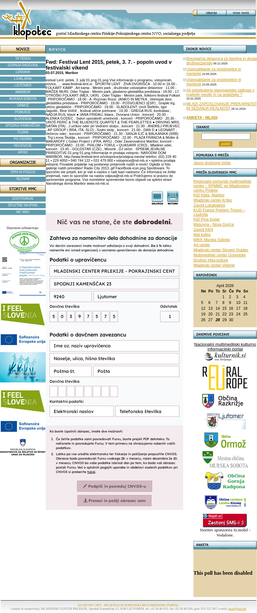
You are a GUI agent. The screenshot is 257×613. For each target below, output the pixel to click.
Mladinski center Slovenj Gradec (220, 250)
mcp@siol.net (237, 608)
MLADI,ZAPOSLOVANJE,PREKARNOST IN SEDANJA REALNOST (221, 106)
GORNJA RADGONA (23, 65)
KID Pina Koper (206, 219)
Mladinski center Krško (212, 200)
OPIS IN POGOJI (23, 172)
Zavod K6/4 (203, 229)
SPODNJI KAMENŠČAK (22, 125)
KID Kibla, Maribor (208, 195)
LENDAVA (23, 72)
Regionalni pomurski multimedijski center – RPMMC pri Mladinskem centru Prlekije (222, 186)
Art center (201, 245)
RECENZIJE (23, 145)
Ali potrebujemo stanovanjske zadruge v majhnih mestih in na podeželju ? (220, 92)
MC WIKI (23, 212)
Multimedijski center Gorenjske (219, 255)
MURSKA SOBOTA (23, 98)
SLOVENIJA (23, 119)
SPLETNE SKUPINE (22, 205)
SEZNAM (23, 179)
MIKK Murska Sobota (211, 240)
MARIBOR (22, 92)
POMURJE (23, 112)
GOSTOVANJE (23, 198)
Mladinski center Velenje (214, 265)
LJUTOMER (23, 85)
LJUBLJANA (23, 78)
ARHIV (23, 152)
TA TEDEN (23, 58)
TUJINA (22, 132)
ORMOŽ (23, 105)
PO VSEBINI (23, 139)
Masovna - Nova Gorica (213, 224)
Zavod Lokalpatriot (209, 205)
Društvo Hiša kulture (210, 260)
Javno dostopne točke (212, 163)
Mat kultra (201, 235)
